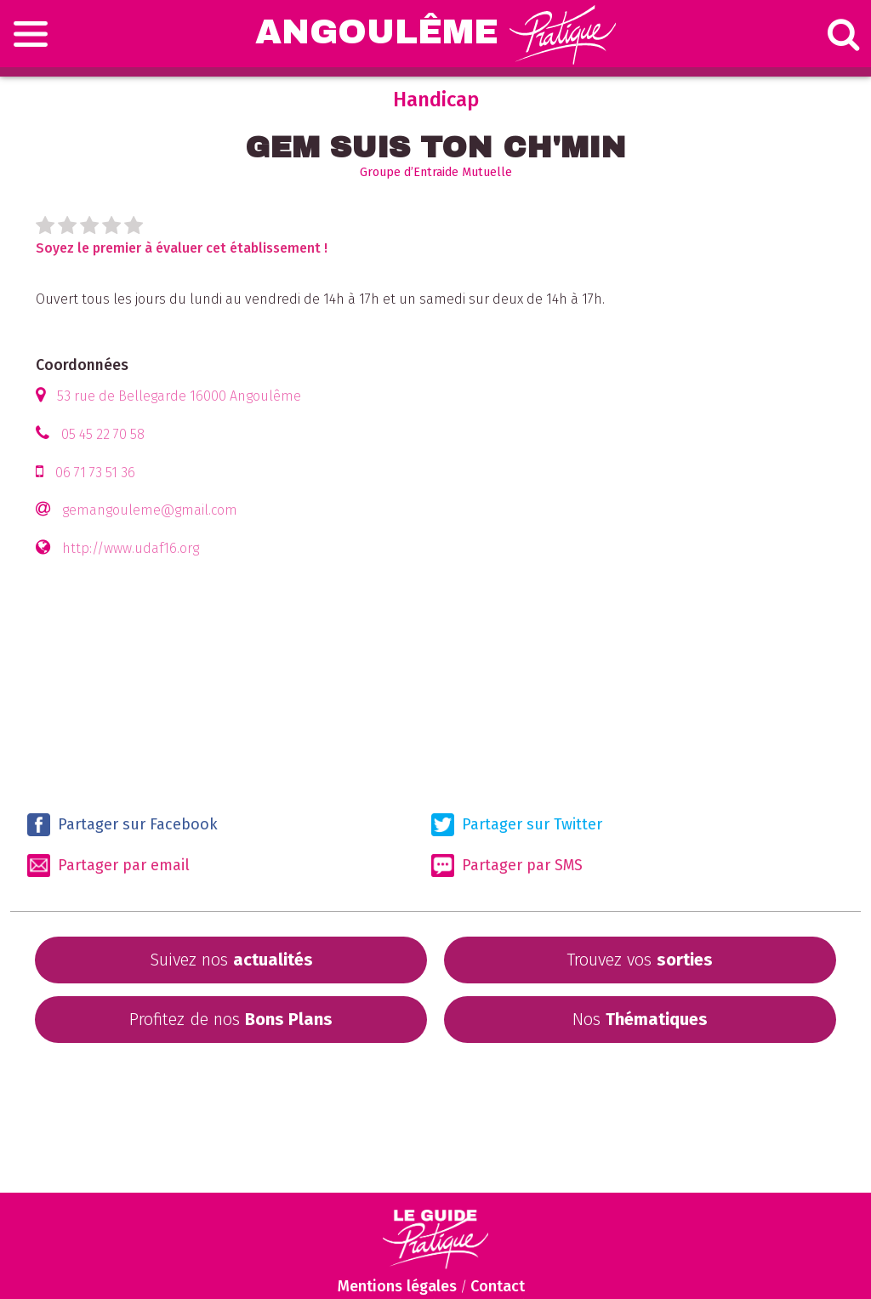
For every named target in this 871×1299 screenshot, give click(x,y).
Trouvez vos (639, 959)
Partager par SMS (507, 865)
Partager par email (108, 865)
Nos (640, 1019)
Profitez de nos (231, 1019)
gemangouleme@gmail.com (149, 510)
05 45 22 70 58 (103, 434)
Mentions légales (397, 1286)
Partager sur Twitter (516, 824)
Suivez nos (231, 959)
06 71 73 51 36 (95, 472)
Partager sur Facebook (122, 824)
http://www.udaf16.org (130, 548)
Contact (497, 1286)
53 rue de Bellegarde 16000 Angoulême (179, 396)
